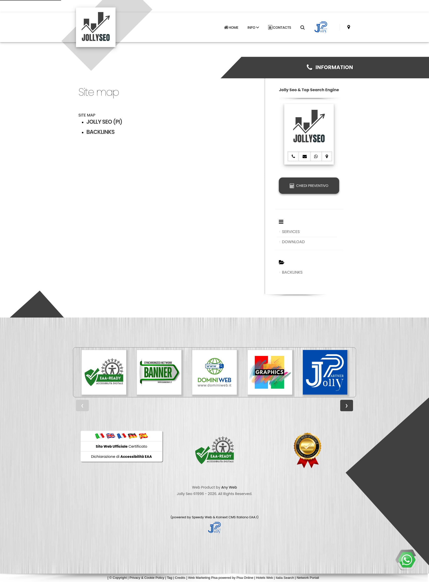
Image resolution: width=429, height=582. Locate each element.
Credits (180, 578)
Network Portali (308, 578)
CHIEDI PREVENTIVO (309, 185)
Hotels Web (264, 578)
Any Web (229, 487)
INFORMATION (330, 67)
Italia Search (285, 578)
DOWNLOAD (293, 242)
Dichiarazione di (121, 456)
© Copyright (118, 578)
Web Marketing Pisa (202, 578)
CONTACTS (279, 27)
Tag (169, 578)
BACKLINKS (292, 272)
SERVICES (291, 231)
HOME (231, 27)
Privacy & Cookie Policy (146, 578)
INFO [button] (253, 27)
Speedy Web (202, 517)
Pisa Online (245, 578)
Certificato (121, 446)
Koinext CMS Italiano (232, 517)
